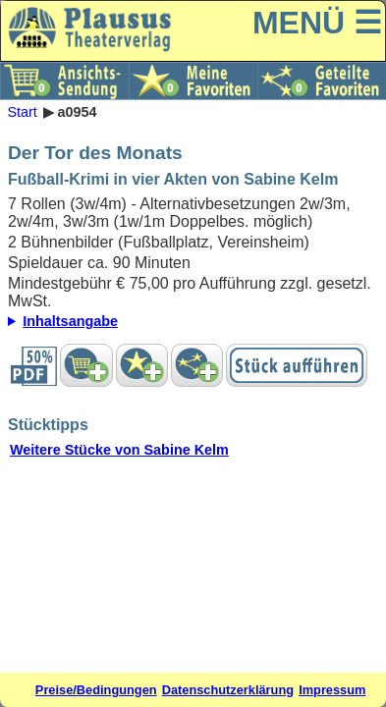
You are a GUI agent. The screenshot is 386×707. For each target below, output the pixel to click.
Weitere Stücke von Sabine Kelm (119, 450)
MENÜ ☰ (317, 22)
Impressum (332, 689)
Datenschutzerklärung (228, 689)
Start (21, 112)
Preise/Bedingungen (96, 689)
